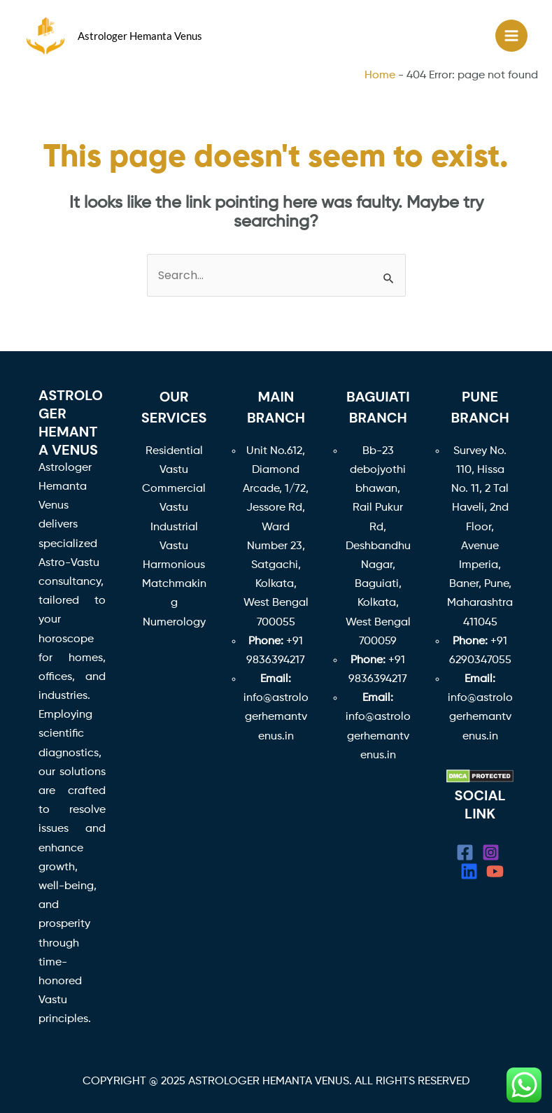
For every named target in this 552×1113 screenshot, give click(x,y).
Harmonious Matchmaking (174, 584)
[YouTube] (495, 871)
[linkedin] (469, 871)
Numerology (174, 622)
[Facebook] (465, 852)
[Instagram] (491, 852)
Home (380, 75)
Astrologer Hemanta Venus (140, 35)
